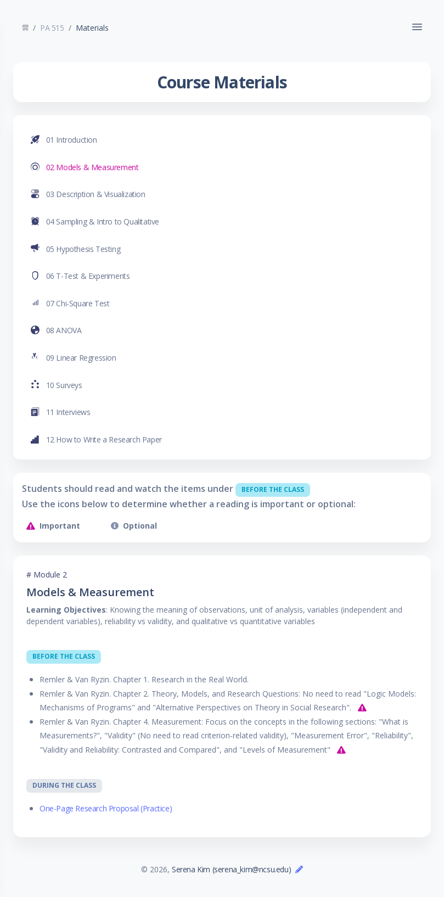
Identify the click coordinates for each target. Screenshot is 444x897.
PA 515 (52, 28)
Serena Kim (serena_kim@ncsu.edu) (231, 869)
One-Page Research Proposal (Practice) (106, 808)
